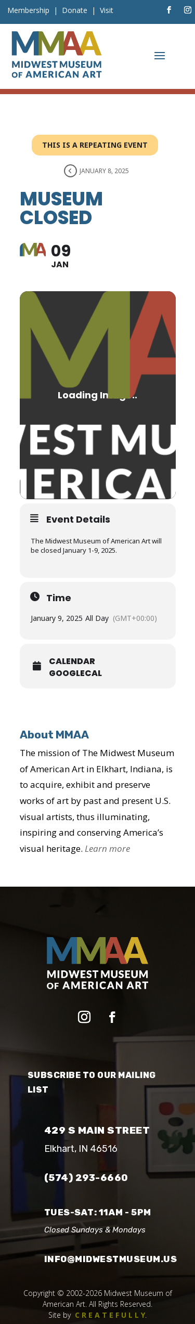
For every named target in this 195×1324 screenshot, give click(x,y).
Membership (28, 10)
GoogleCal (75, 673)
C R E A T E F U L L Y (110, 1315)
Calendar (72, 661)
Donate (74, 10)
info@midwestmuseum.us (110, 1259)
